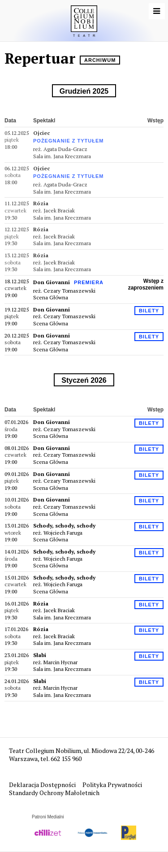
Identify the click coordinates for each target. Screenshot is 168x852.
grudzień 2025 (84, 91)
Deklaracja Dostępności (43, 784)
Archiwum (100, 60)
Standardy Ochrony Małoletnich (54, 792)
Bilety (149, 310)
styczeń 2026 (84, 380)
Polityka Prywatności (112, 784)
